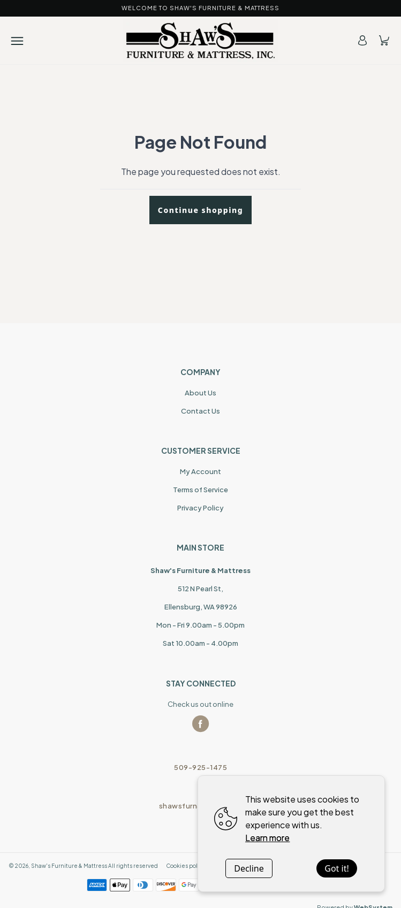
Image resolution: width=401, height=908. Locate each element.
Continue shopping (200, 210)
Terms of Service (200, 489)
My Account (200, 471)
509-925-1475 (200, 767)
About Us (200, 392)
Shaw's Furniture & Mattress (69, 866)
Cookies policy (185, 866)
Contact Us (200, 411)
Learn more (267, 837)
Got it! (336, 868)
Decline (249, 868)
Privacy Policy (200, 507)
